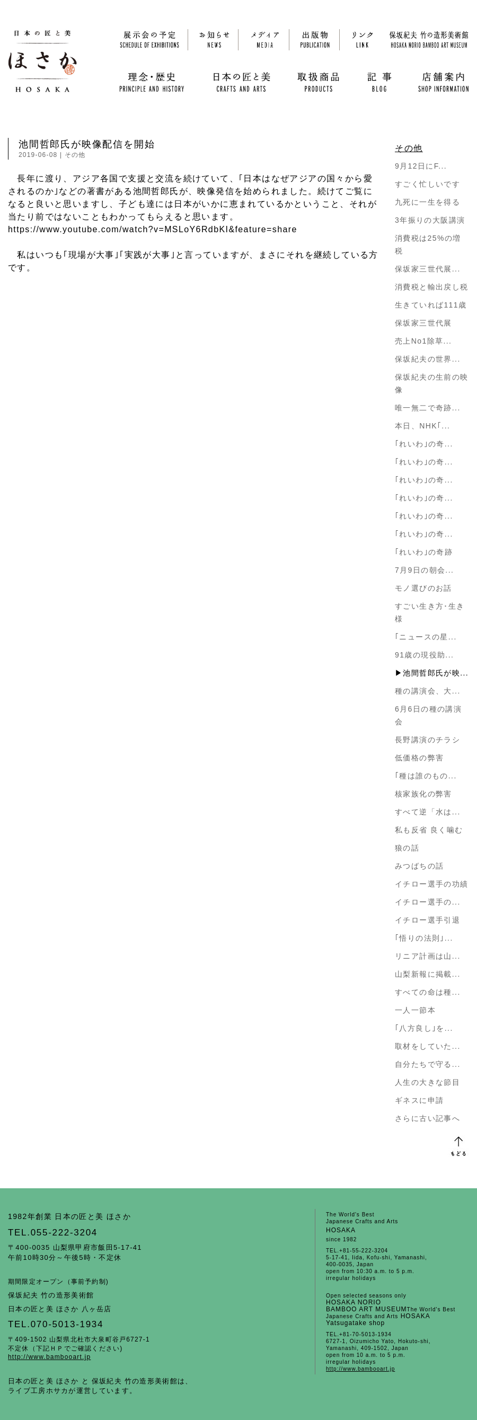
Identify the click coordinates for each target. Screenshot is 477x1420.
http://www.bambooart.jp (49, 1357)
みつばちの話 (419, 866)
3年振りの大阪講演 (430, 220)
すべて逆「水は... (428, 812)
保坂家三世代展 (423, 323)
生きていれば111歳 (430, 305)
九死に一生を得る (427, 202)
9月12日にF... (421, 166)
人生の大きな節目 (427, 1082)
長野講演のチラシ (427, 739)
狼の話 (407, 848)
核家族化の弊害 (423, 794)
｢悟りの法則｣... (424, 938)
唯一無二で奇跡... (428, 408)
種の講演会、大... (428, 691)
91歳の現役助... (424, 655)
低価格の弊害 (419, 757)
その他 (75, 155)
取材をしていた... (428, 1046)
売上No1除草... (423, 341)
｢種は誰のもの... (426, 776)
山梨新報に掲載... (428, 974)
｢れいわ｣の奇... (424, 444)
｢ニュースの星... (426, 637)
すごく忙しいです (427, 184)
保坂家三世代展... (428, 269)
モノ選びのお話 (423, 588)
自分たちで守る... (428, 1064)
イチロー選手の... (428, 902)
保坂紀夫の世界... (428, 359)
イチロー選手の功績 (432, 884)
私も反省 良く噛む (429, 830)
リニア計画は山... (428, 956)
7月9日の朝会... (424, 570)
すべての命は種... (428, 992)
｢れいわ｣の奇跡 (424, 552)
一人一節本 (415, 1010)
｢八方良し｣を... (424, 1028)
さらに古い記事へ (427, 1118)
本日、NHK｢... (422, 426)
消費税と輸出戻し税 (432, 287)
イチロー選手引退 (427, 920)
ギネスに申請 (419, 1100)
